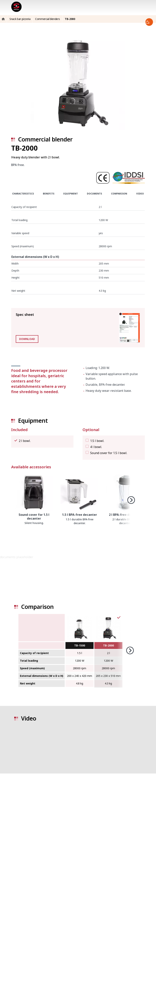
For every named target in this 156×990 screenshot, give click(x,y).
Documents (94, 193)
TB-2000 (108, 645)
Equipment (70, 193)
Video (140, 193)
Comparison (119, 193)
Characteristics (23, 193)
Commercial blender (45, 139)
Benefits (48, 193)
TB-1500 (79, 645)
